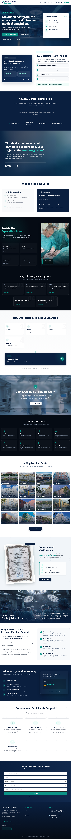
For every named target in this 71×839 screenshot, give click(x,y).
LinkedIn (3, 816)
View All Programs (25, 34)
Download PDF (7, 828)
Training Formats (58, 2)
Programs (27, 810)
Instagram (8, 816)
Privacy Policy (46, 836)
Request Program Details (10, 34)
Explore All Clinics (35, 528)
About (45, 2)
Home (40, 2)
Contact (27, 815)
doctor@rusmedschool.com (56, 815)
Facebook (13, 816)
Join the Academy (35, 403)
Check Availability (56, 35)
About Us (27, 813)
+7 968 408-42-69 (54, 817)
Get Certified (45, 579)
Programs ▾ (50, 2)
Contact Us (66, 2)
